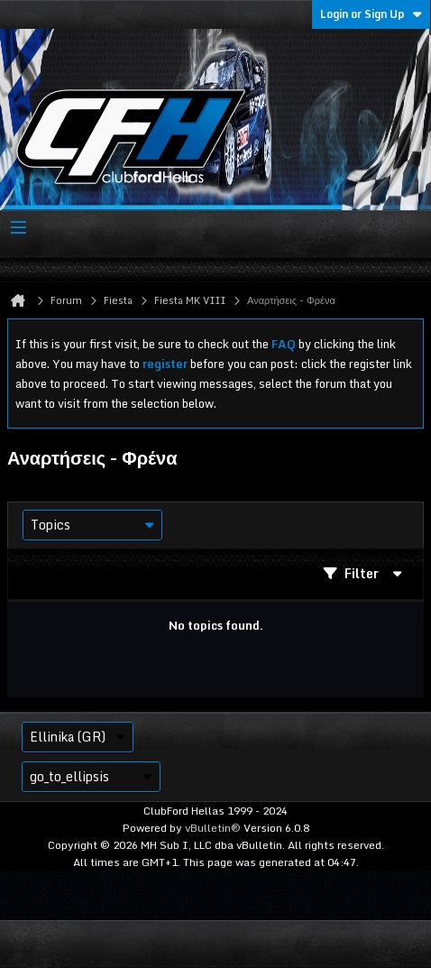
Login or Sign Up (371, 14)
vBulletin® (213, 827)
